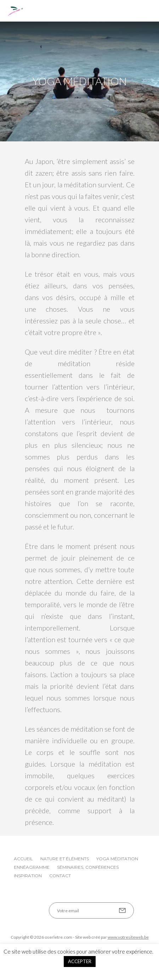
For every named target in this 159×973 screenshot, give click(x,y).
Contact (60, 875)
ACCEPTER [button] (79, 961)
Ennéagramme (32, 867)
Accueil (23, 858)
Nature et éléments (64, 858)
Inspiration (28, 875)
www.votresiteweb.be (128, 937)
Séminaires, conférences (88, 867)
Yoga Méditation (117, 858)
